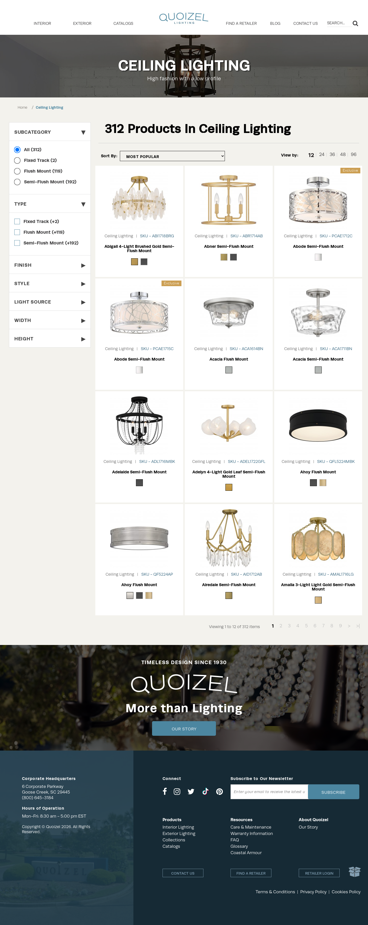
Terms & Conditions (275, 891)
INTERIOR (42, 23)
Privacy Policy (313, 891)
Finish (49, 265)
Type (49, 203)
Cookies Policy (346, 891)
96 (353, 154)
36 (332, 154)
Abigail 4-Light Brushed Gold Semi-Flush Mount (139, 248)
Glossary (239, 846)
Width (49, 320)
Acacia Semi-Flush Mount (318, 359)
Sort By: (109, 155)
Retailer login (319, 873)
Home (22, 107)
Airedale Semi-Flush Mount (229, 584)
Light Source (49, 301)
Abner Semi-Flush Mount (229, 246)
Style (49, 283)
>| (358, 625)
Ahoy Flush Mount (318, 472)
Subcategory (49, 132)
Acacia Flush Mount (229, 359)
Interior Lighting (178, 827)
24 (322, 154)
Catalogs (123, 23)
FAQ (235, 840)
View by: (289, 155)
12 (311, 154)
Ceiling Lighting (49, 107)
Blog (275, 23)
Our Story (184, 729)
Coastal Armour (246, 852)
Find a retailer (241, 23)
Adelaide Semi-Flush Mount (139, 472)
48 (343, 154)
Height (49, 338)
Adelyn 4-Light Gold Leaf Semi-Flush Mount (228, 474)
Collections (174, 840)
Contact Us (305, 23)
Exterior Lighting (179, 833)
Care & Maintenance (251, 827)
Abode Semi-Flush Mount (318, 246)
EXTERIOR (82, 23)
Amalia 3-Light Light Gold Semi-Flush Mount (318, 587)
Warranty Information (252, 833)
